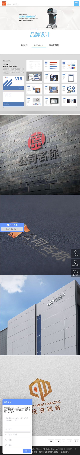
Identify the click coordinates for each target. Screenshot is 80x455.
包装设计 (25, 45)
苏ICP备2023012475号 (66, 449)
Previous (3, 18)
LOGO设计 (39, 45)
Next (76, 18)
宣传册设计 (54, 45)
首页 (50, 441)
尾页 (76, 441)
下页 (69, 441)
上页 (57, 441)
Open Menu (76, 3)
